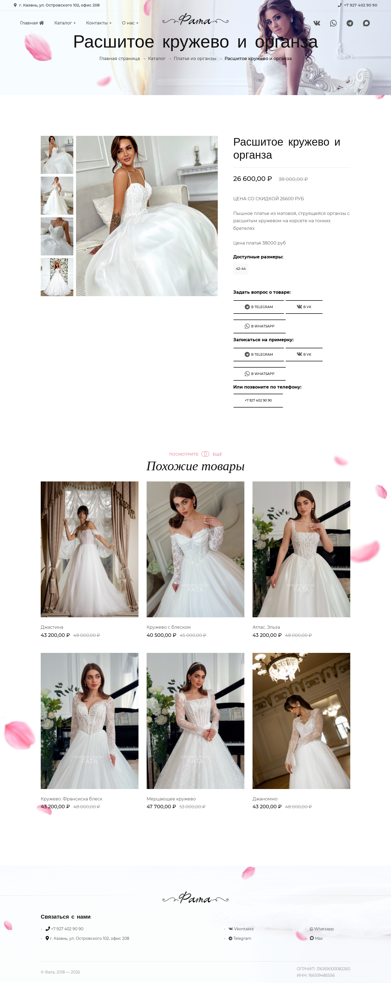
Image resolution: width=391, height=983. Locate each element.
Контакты (97, 23)
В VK (304, 306)
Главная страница (119, 58)
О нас (128, 23)
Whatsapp (322, 928)
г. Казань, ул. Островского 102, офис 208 (59, 5)
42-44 (241, 269)
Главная (32, 23)
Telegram (240, 938)
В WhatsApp (260, 326)
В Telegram (259, 306)
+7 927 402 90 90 (360, 5)
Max (316, 938)
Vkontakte (241, 928)
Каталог (63, 23)
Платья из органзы (195, 58)
